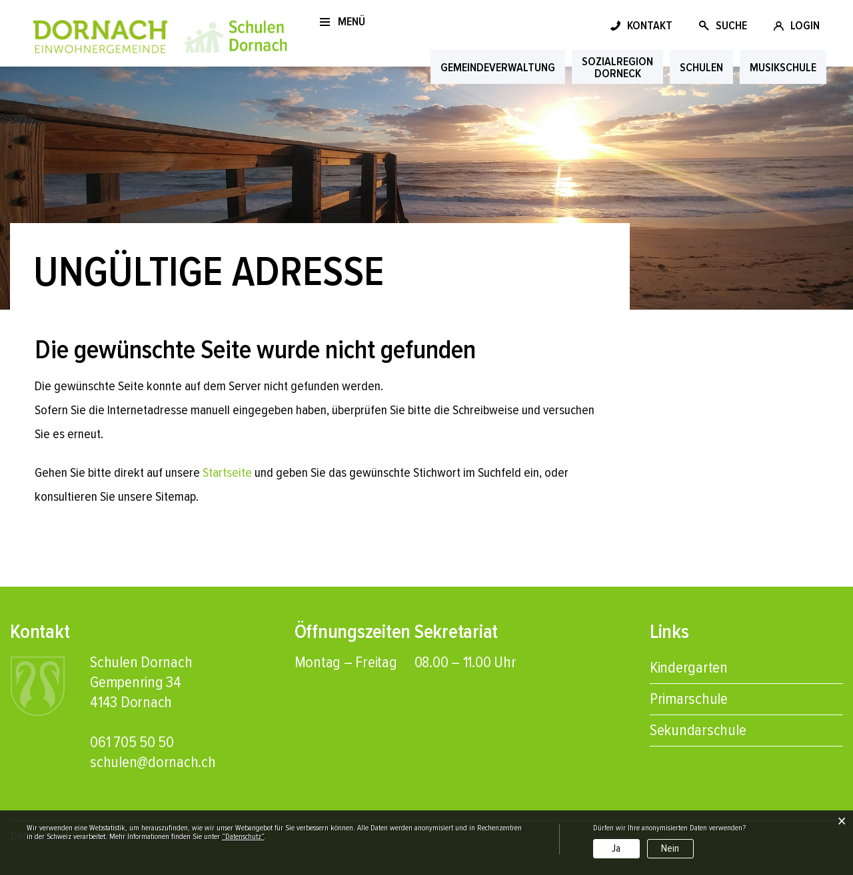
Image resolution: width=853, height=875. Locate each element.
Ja (616, 848)
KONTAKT (649, 25)
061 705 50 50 (132, 742)
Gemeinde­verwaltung (497, 67)
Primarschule (689, 699)
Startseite (227, 473)
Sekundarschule (698, 730)
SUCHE (731, 25)
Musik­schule (783, 67)
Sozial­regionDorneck (617, 67)
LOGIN (805, 25)
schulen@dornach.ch (153, 762)
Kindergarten (689, 667)
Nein (670, 848)
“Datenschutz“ (243, 837)
